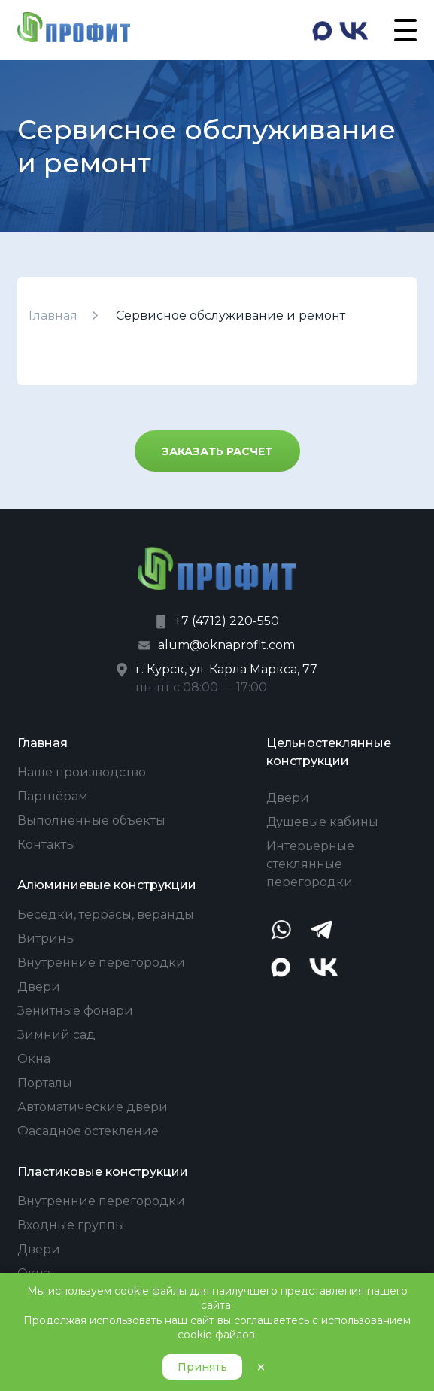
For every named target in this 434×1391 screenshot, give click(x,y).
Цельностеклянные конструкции (328, 752)
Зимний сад (56, 1035)
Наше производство (81, 772)
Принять (202, 1367)
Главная (53, 315)
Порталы (44, 1083)
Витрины (46, 938)
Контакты (46, 844)
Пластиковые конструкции (102, 1172)
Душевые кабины (322, 822)
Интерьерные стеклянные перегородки (310, 864)
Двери (38, 986)
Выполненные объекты (91, 820)
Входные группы (71, 1225)
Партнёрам (52, 796)
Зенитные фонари (75, 1011)
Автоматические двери (92, 1107)
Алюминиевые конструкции (106, 885)
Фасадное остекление (88, 1131)
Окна (33, 1059)
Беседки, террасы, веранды (105, 914)
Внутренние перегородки (101, 962)
